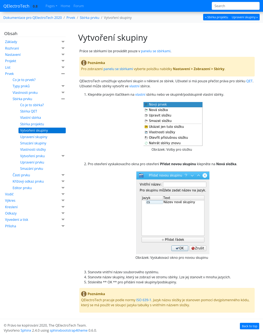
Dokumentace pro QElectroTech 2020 (32, 17)
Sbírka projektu (32, 124)
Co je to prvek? (24, 79)
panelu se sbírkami (155, 51)
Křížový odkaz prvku (39, 181)
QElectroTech (16, 6)
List (35, 67)
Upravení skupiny (33, 137)
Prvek (35, 73)
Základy (35, 41)
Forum (79, 6)
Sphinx (26, 330)
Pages (50, 6)
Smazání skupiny (33, 143)
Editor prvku (39, 188)
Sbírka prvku (39, 99)
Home (65, 6)
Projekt (35, 61)
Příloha (35, 226)
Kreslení (35, 207)
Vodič (35, 194)
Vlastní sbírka (30, 117)
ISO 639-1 (143, 300)
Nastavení (35, 54)
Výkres (35, 200)
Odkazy (35, 213)
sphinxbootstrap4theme (69, 330)
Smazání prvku (31, 168)
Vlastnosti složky (33, 149)
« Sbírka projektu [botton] (216, 17)
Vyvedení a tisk (35, 219)
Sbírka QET (28, 111)
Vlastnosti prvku (39, 92)
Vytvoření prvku (42, 156)
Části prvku (39, 175)
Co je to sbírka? (32, 105)
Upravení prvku (32, 162)
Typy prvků (39, 86)
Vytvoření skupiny (34, 130)
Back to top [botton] (249, 326)
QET (249, 81)
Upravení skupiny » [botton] (245, 17)
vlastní (134, 86)
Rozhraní (35, 48)
